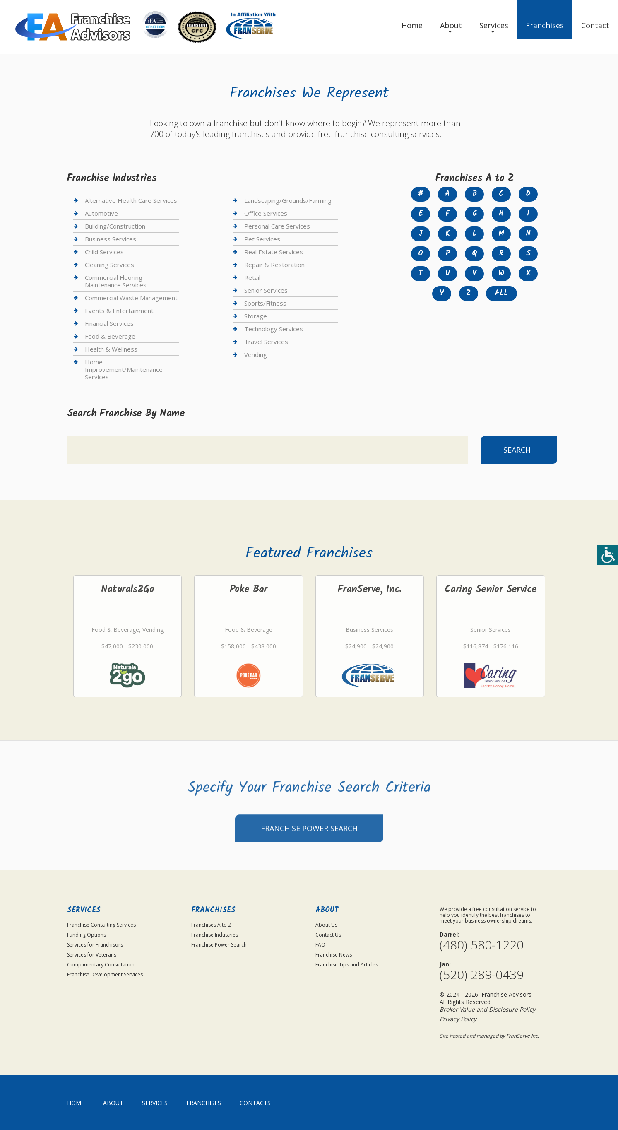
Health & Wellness (111, 349)
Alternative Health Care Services (131, 201)
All (501, 293)
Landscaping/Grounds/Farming (288, 201)
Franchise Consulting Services (101, 924)
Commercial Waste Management (131, 298)
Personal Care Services (277, 226)
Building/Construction (115, 226)
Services (493, 25)
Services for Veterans (91, 954)
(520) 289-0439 (482, 975)
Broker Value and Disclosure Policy (487, 1009)
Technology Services (273, 329)
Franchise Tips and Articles (346, 964)
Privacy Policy (458, 1019)
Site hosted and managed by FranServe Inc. (489, 1035)
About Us (326, 924)
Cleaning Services (109, 264)
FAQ (320, 944)
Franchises (545, 25)
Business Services (110, 239)
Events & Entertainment (119, 310)
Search (517, 450)
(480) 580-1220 (482, 945)
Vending (255, 354)
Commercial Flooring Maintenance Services (116, 281)
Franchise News (333, 954)
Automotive (101, 213)
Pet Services (262, 239)
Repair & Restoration (274, 264)
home (75, 1103)
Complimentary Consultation (101, 964)
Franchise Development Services (105, 974)
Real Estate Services (273, 252)
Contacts (255, 1103)
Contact (595, 25)
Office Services (265, 213)
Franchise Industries (214, 934)
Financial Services (109, 323)
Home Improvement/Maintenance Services (124, 369)
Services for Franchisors (95, 944)
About (451, 25)
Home (412, 25)
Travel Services (266, 341)
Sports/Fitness (265, 303)
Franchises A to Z (211, 924)
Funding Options (86, 934)
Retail (252, 277)
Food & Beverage (110, 336)
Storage (255, 316)
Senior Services (266, 290)
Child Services (104, 252)
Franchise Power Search (309, 862)
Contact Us (328, 934)
